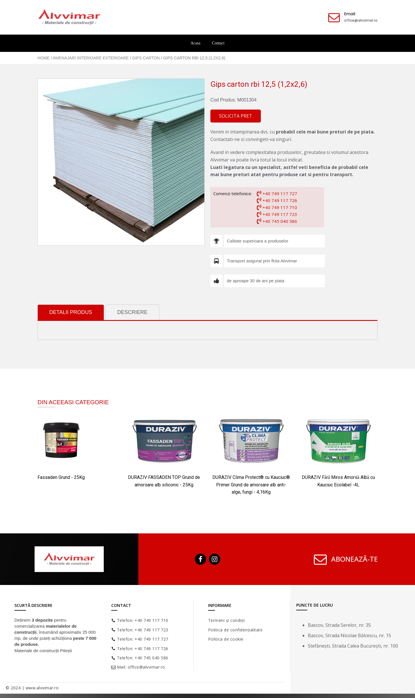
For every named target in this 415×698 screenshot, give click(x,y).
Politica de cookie (226, 639)
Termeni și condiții (226, 620)
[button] (235, 116)
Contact (218, 43)
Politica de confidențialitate (235, 630)
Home (43, 58)
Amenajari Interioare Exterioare (91, 58)
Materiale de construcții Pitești (43, 650)
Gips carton (146, 58)
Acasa (195, 43)
